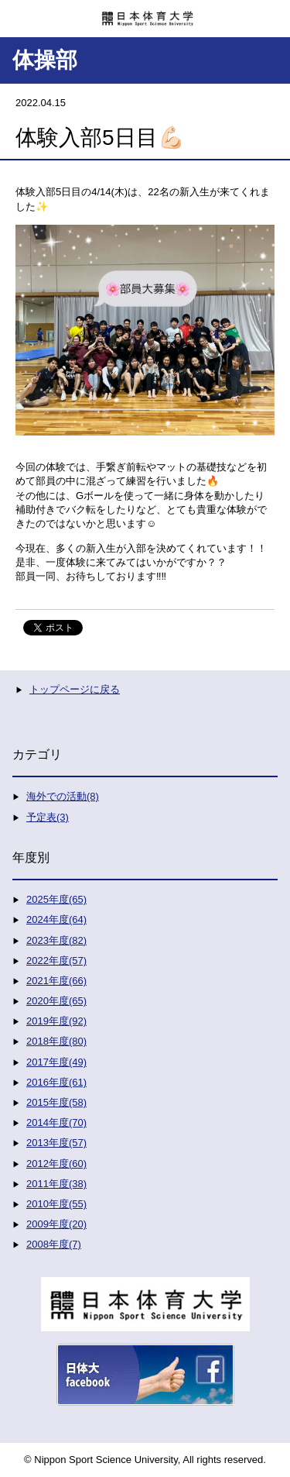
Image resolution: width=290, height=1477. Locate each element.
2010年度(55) (56, 1204)
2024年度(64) (56, 919)
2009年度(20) (56, 1224)
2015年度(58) (56, 1102)
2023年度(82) (56, 940)
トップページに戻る (74, 689)
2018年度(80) (56, 1041)
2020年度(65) (56, 1001)
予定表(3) (47, 817)
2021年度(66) (56, 980)
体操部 (44, 60)
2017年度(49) (56, 1062)
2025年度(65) (56, 899)
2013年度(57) (56, 1142)
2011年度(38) (56, 1184)
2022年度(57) (56, 960)
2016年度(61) (56, 1082)
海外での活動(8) (62, 796)
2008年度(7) (53, 1244)
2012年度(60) (56, 1163)
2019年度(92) (56, 1021)
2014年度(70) (56, 1122)
